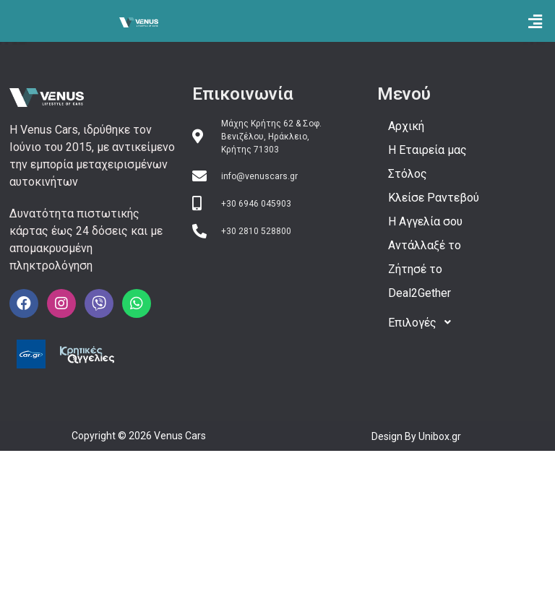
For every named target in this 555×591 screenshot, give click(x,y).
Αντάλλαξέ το (424, 245)
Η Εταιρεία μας (427, 150)
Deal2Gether (419, 293)
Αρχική (406, 126)
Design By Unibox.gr (416, 436)
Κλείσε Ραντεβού (433, 197)
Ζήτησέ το (415, 269)
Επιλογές (423, 322)
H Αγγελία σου (425, 221)
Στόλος (407, 174)
